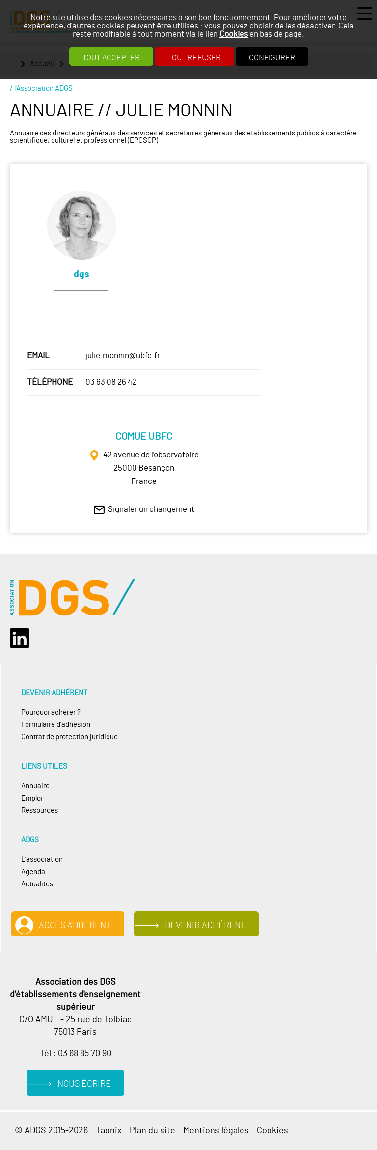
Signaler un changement (151, 509)
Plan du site (152, 1130)
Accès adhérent (75, 925)
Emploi (32, 798)
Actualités (37, 884)
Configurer (272, 58)
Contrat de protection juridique (69, 737)
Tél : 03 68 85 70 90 (75, 1053)
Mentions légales (216, 1130)
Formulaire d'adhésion (55, 724)
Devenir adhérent (205, 925)
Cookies (233, 34)
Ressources (39, 810)
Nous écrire (84, 1084)
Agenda (33, 872)
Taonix (109, 1130)
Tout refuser (194, 58)
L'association (42, 859)
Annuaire (35, 786)
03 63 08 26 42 (110, 382)
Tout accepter (111, 58)
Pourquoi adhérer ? (51, 712)
